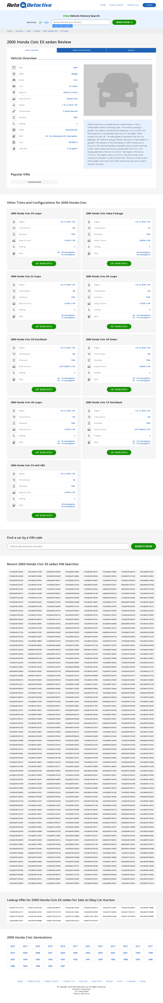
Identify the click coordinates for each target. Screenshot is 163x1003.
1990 (100, 961)
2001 (125, 954)
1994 (50, 961)
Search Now (123, 22)
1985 (12, 967)
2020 (37, 948)
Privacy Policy (51, 983)
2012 (137, 948)
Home (103, 5)
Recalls (131, 51)
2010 (12, 954)
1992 (75, 961)
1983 (37, 967)
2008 (37, 954)
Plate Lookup (116, 5)
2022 (12, 948)
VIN (40, 22)
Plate (47, 22)
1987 (137, 961)
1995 (37, 961)
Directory (97, 983)
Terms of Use (33, 983)
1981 (62, 967)
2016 (87, 948)
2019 (50, 948)
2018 (62, 948)
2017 (75, 948)
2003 (100, 954)
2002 (112, 954)
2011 (150, 948)
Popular (83, 983)
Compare (131, 983)
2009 (25, 954)
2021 (25, 948)
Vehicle (81, 51)
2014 (112, 948)
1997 (12, 961)
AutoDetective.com (29, 5)
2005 (75, 954)
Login (149, 5)
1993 (62, 961)
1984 (25, 967)
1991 (87, 961)
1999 (137, 954)
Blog (120, 983)
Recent (109, 983)
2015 (100, 948)
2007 (50, 954)
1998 (150, 954)
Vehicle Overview (31, 51)
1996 (25, 961)
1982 (50, 967)
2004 (87, 954)
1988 (125, 961)
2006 (62, 954)
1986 (150, 961)
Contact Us (133, 5)
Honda (75, 75)
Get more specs (44, 265)
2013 (125, 948)
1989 (112, 961)
